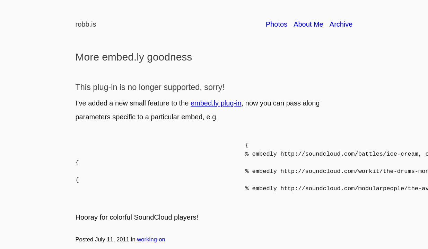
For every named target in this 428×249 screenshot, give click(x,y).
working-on (151, 239)
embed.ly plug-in (216, 103)
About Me (308, 24)
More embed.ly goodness (134, 57)
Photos (276, 24)
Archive (341, 24)
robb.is (86, 24)
